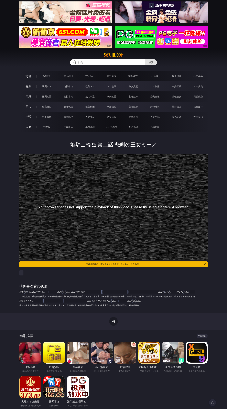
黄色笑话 (176, 116)
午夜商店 (68, 126)
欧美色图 (90, 106)
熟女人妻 (133, 86)
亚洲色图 (68, 106)
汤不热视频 (111, 126)
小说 (28, 117)
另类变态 (198, 96)
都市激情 (46, 116)
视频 (28, 86)
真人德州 (68, 76)
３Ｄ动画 (111, 86)
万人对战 (90, 76)
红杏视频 (133, 126)
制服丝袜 (133, 96)
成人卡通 (90, 96)
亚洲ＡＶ (46, 86)
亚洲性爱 (46, 96)
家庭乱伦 (68, 116)
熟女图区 (176, 106)
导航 (28, 127)
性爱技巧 (198, 116)
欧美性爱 (111, 96)
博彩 (28, 76)
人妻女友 (90, 116)
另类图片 (198, 106)
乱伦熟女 (176, 96)
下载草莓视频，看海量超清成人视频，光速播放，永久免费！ (146, 264)
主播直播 (176, 86)
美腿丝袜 (133, 106)
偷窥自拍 (46, 106)
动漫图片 (111, 106)
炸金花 (154, 76)
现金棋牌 (176, 76)
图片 (28, 107)
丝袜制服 (155, 86)
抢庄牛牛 (198, 76)
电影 (28, 96)
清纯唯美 (155, 106)
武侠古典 (111, 116)
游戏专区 (111, 76)
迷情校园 (133, 116)
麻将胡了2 (133, 76)
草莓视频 (90, 126)
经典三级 (155, 96)
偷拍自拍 (68, 96)
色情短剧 (155, 126)
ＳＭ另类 (198, 86)
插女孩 (46, 126)
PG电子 (47, 76)
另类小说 (155, 116)
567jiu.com (113, 55)
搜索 (151, 62)
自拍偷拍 (68, 86)
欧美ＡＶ (90, 86)
